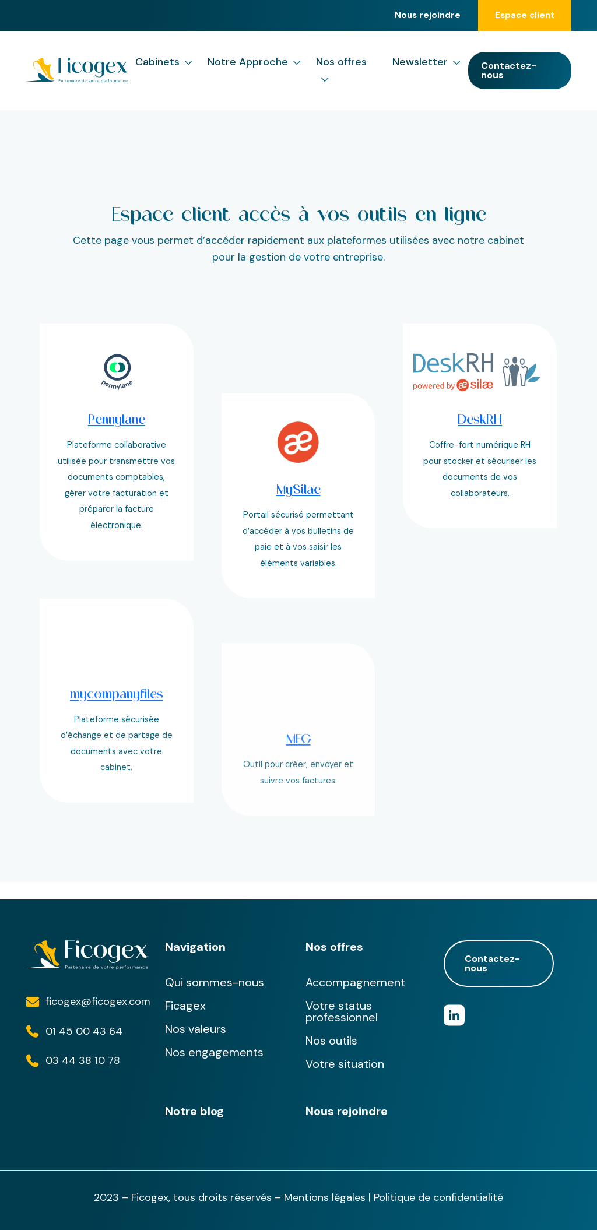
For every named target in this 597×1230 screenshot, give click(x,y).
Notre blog (194, 1111)
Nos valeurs (195, 1029)
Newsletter (426, 62)
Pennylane (116, 419)
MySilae (298, 546)
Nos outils (331, 1040)
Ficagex (185, 1005)
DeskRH (480, 419)
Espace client (524, 15)
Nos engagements (214, 1052)
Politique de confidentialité (438, 1197)
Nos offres (341, 71)
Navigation (195, 946)
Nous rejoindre (428, 15)
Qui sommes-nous (214, 982)
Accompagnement (355, 982)
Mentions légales (325, 1197)
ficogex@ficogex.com (97, 1001)
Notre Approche (254, 62)
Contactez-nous (508, 70)
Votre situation (344, 1064)
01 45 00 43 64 (83, 1031)
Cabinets (163, 62)
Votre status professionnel (341, 1011)
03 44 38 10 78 (82, 1060)
